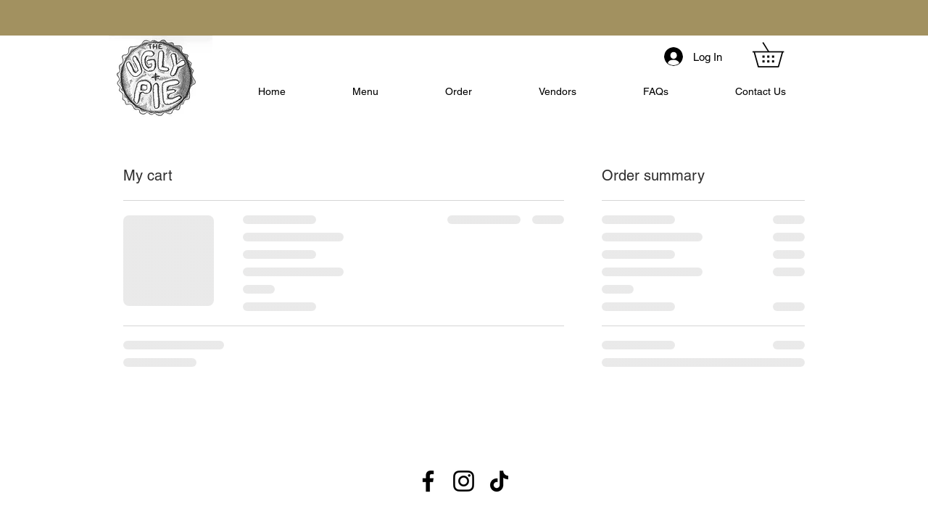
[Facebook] (428, 481)
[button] (780, 54)
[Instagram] (464, 481)
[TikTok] (499, 481)
